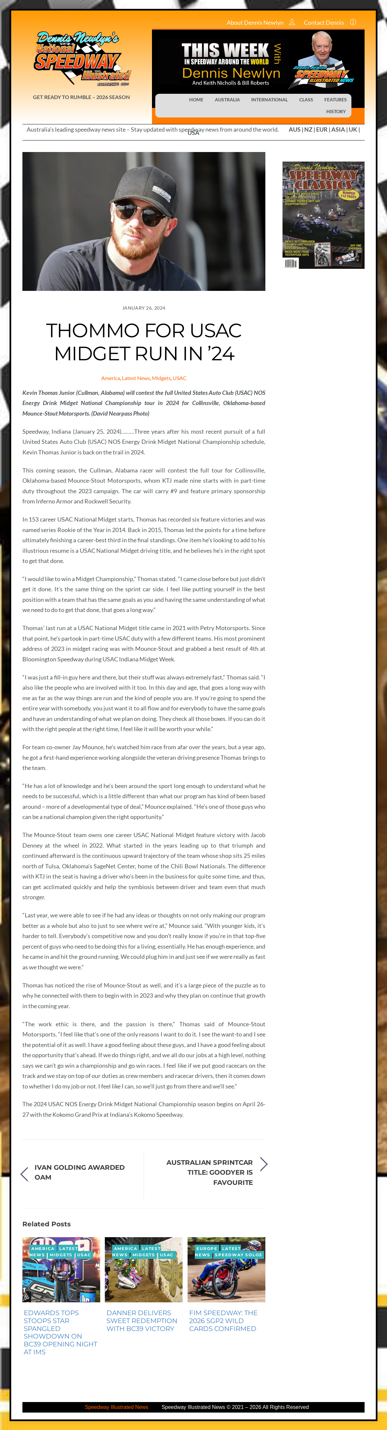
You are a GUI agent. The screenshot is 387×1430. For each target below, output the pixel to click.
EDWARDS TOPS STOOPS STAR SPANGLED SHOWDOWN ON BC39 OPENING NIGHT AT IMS (60, 1332)
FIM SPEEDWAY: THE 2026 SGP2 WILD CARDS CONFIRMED (223, 1321)
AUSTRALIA (227, 99)
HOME (196, 99)
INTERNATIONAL (269, 99)
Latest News (136, 378)
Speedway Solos (238, 1255)
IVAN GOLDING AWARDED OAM (80, 1172)
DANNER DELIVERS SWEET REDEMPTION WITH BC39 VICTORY (141, 1321)
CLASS (306, 99)
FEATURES (335, 99)
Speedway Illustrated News (117, 1407)
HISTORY (336, 111)
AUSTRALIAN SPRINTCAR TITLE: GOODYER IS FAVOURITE (209, 1172)
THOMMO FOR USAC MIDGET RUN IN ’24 (144, 342)
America (110, 378)
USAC (180, 378)
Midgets (161, 378)
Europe (207, 1248)
